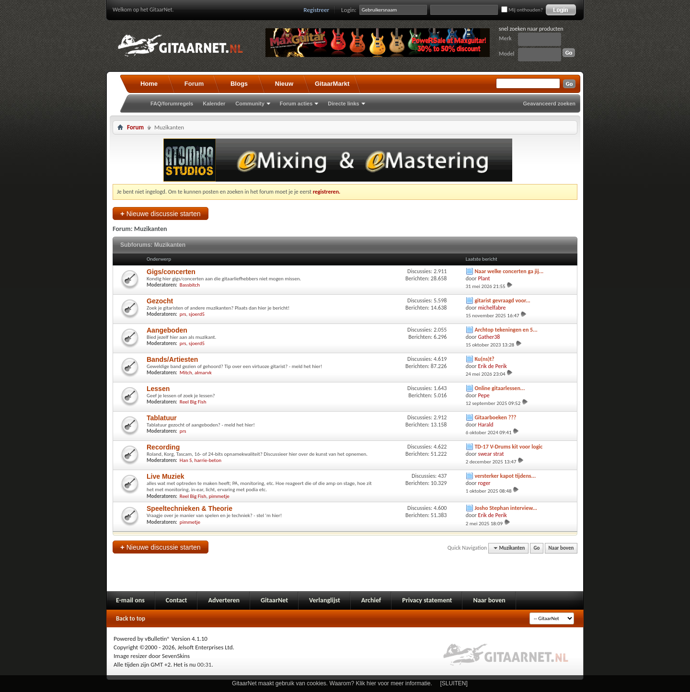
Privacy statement (427, 600)
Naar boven (561, 548)
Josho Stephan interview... (505, 508)
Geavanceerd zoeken (549, 103)
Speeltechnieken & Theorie (189, 508)
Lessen (158, 388)
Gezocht (160, 301)
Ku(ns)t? (484, 359)
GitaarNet (274, 600)
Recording (163, 447)
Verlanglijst (324, 600)
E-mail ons (130, 600)
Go (537, 548)
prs (183, 314)
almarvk (203, 372)
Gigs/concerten (171, 272)
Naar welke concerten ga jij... (508, 271)
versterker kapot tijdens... (505, 476)
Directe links (343, 103)
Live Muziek (165, 476)
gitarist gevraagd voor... (502, 300)
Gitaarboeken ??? (495, 417)
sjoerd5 (197, 314)
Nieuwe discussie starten (160, 213)
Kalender (214, 103)
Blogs (239, 83)
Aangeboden (167, 330)
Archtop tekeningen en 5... (505, 329)
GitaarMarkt (332, 83)
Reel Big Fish (193, 402)
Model (506, 53)
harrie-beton (208, 460)
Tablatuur (162, 418)
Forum (194, 83)
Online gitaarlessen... (499, 388)
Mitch (186, 372)
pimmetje (219, 496)
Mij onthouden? (522, 10)
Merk (505, 38)
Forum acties (296, 103)
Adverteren (224, 600)
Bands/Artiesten (172, 359)
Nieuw (284, 83)
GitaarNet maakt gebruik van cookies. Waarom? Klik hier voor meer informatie (331, 683)
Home (149, 83)
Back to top (130, 618)
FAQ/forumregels (171, 103)
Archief (371, 600)
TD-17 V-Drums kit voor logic (508, 446)
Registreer (317, 9)
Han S (186, 460)
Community (249, 103)
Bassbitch (190, 285)
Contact (176, 600)
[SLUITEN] (454, 683)
